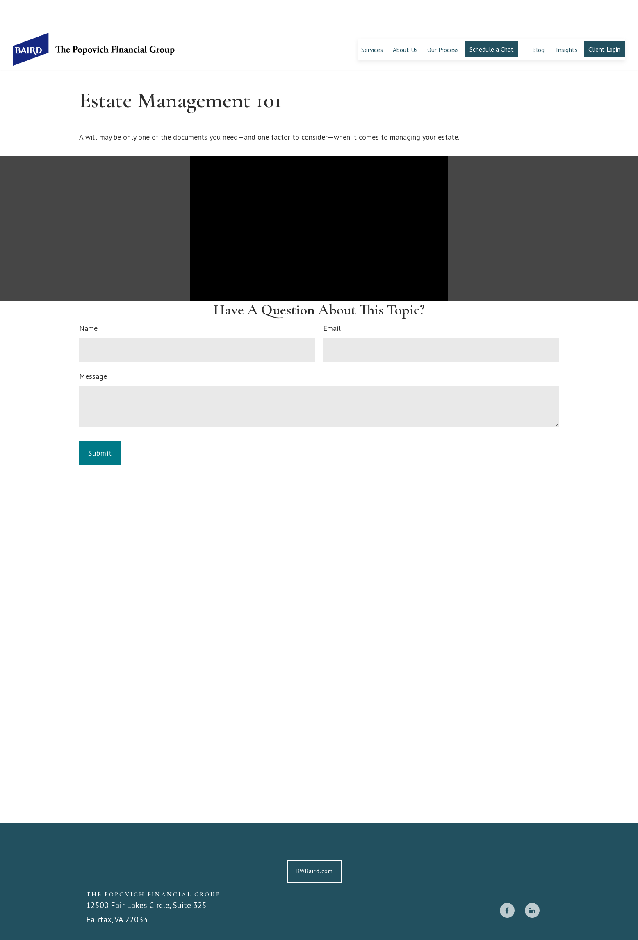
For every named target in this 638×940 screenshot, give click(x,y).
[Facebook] (507, 881)
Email (332, 299)
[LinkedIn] (532, 881)
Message (93, 347)
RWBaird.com (314, 842)
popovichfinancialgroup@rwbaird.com (154, 913)
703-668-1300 (120, 927)
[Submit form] (100, 424)
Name (88, 299)
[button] (372, 20)
